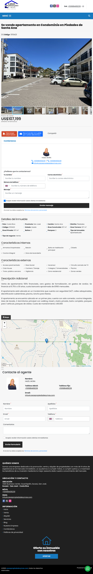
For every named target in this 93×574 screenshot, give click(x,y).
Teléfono (52, 414)
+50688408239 (74, 6)
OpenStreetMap (86, 366)
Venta (6, 512)
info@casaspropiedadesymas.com (47, 163)
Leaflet (73, 366)
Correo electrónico (55, 175)
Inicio (6, 509)
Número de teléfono (11, 182)
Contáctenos (9, 529)
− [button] (4, 326)
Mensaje (7, 190)
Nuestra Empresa (11, 526)
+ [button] (4, 323)
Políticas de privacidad (13, 532)
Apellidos (52, 404)
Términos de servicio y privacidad (36, 210)
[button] (90, 40)
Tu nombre (8, 175)
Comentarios (8, 424)
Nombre (7, 404)
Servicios (7, 519)
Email (6, 414)
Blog (5, 522)
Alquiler (7, 516)
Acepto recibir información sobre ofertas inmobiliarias (27, 438)
